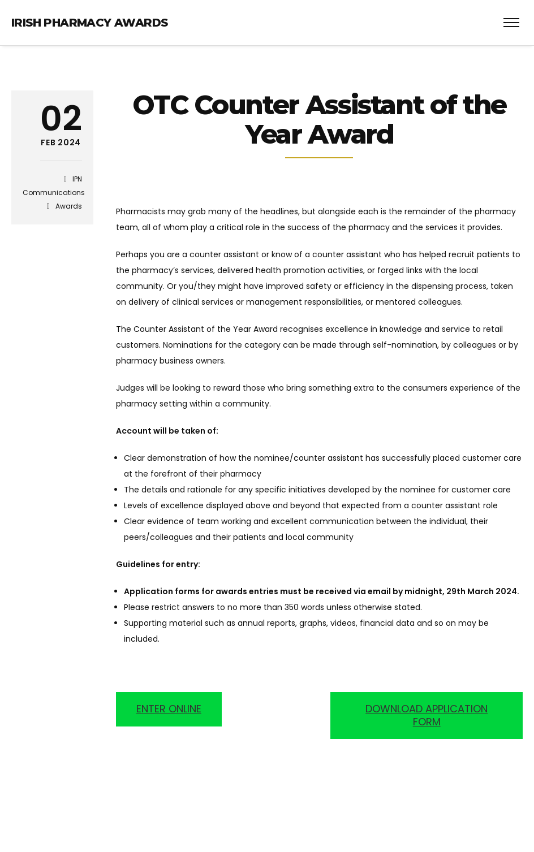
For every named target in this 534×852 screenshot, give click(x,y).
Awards (68, 206)
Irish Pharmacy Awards (89, 22)
